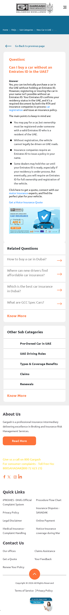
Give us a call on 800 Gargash (22, 459)
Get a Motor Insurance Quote (26, 202)
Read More (19, 441)
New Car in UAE (44, 30)
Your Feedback (43, 559)
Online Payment (45, 520)
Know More (16, 316)
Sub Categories (26, 30)
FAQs (13, 30)
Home (5, 30)
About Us (12, 414)
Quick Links (14, 492)
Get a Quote (10, 559)
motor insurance (18, 193)
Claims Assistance (45, 551)
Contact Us (13, 543)
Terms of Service (24, 590)
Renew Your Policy (13, 567)
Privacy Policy (11, 512)
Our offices (9, 551)
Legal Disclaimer (12, 520)
